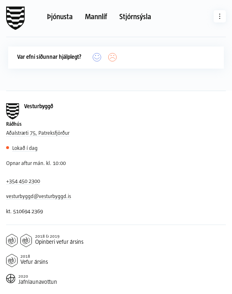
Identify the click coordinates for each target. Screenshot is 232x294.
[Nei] (112, 57)
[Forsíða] (15, 18)
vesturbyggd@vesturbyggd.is (38, 196)
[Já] (97, 57)
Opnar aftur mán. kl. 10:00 (36, 163)
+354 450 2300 (23, 181)
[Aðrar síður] (220, 16)
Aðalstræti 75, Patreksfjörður (37, 132)
